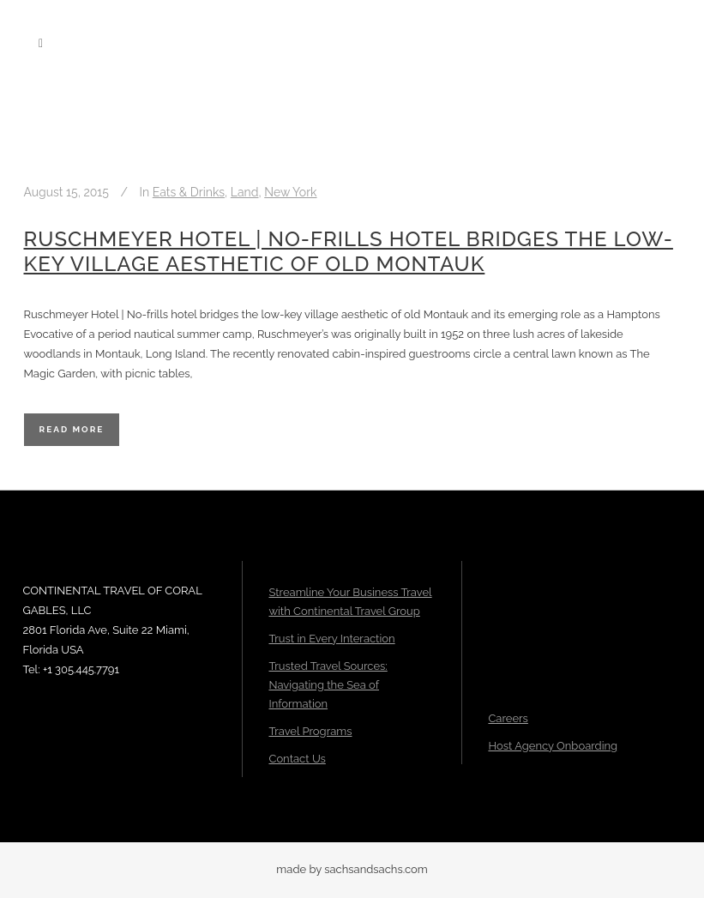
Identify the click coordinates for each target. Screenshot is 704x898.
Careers (507, 718)
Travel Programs (310, 731)
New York (290, 192)
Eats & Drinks (189, 192)
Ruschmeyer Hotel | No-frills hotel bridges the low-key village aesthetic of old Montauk (348, 251)
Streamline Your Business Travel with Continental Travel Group (349, 602)
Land (245, 192)
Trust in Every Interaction (331, 638)
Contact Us (296, 758)
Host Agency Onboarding (552, 745)
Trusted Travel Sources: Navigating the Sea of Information (327, 685)
